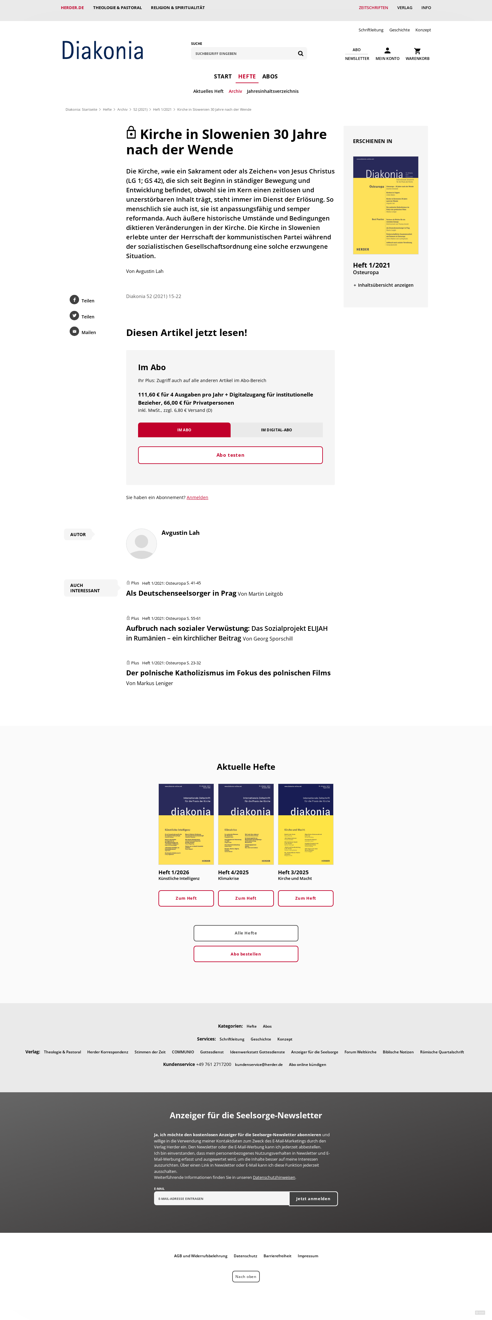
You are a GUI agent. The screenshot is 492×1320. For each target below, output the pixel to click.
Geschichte (399, 24)
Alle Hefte (246, 928)
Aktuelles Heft (208, 85)
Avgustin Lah (149, 265)
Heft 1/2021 (162, 104)
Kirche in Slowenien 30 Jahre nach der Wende (214, 104)
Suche (196, 38)
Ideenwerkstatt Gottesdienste (257, 1046)
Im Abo (184, 424)
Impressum (308, 1250)
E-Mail (159, 1183)
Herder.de (72, 7)
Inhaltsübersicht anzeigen (386, 279)
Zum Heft (186, 893)
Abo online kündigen (307, 1059)
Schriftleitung (371, 24)
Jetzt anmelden (313, 1193)
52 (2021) (140, 104)
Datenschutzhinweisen (274, 1172)
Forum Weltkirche (361, 1046)
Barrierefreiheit (277, 1250)
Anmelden (197, 492)
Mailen (89, 327)
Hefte (247, 70)
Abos (270, 70)
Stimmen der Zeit (150, 1046)
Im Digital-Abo (276, 424)
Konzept (423, 24)
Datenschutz (245, 1250)
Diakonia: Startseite (81, 104)
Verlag (404, 7)
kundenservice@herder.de (259, 1059)
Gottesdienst (212, 1046)
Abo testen (231, 449)
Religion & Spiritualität (178, 7)
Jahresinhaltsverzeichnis (273, 85)
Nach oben (245, 1271)
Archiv (235, 85)
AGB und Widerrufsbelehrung (200, 1250)
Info (426, 7)
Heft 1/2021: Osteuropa (164, 577)
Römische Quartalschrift (442, 1046)
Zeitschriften (373, 7)
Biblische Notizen (398, 1046)
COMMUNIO (183, 1046)
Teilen (88, 295)
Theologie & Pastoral (117, 7)
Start (223, 70)
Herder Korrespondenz (107, 1046)
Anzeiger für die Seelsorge (314, 1046)
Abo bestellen (246, 948)
